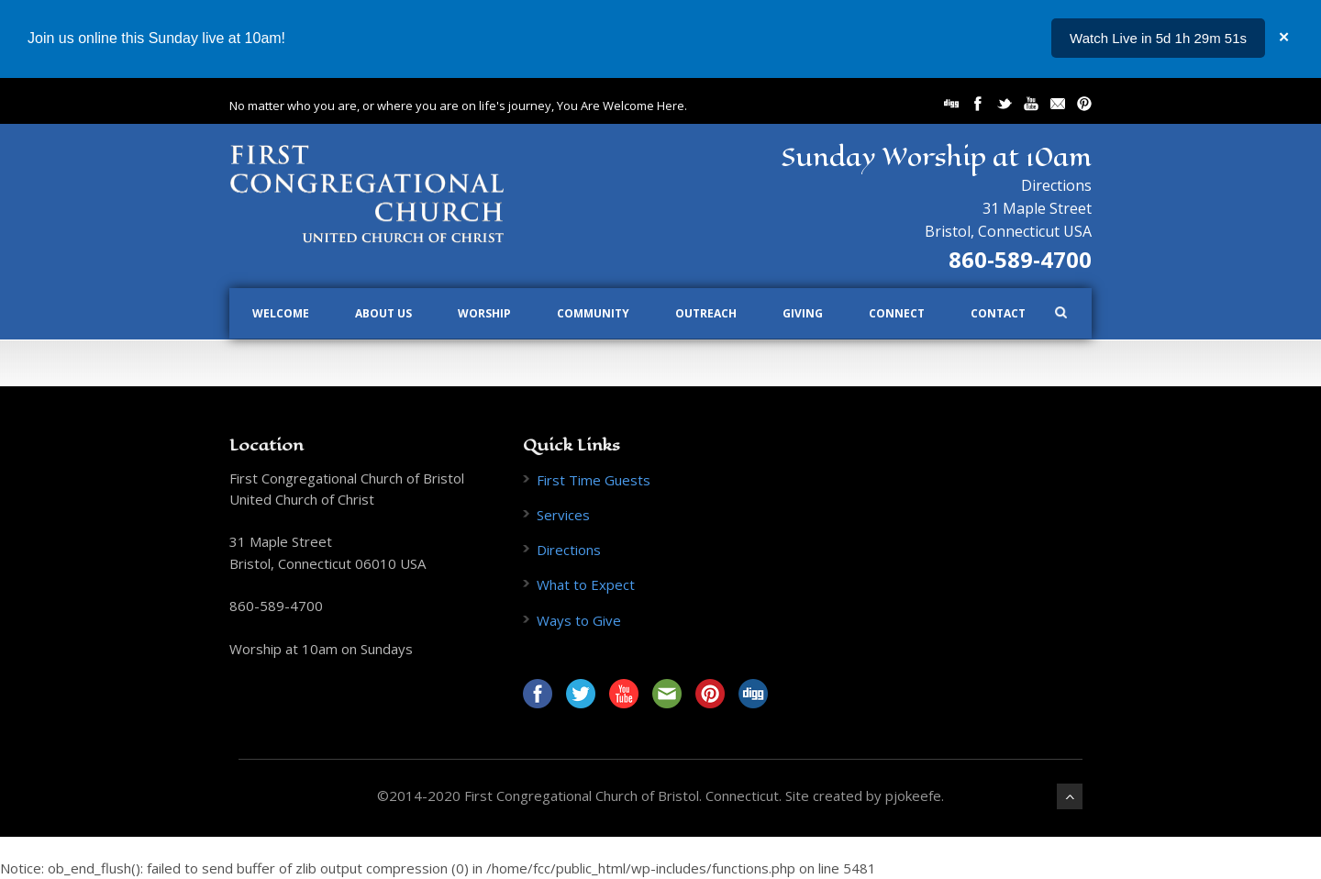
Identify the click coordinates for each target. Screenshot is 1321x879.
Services (563, 515)
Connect (897, 313)
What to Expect (586, 584)
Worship (484, 313)
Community (593, 313)
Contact (998, 313)
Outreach (706, 313)
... (1241, 38)
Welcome (280, 313)
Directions (1056, 185)
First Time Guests (593, 480)
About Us (383, 313)
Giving (803, 313)
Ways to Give (579, 620)
